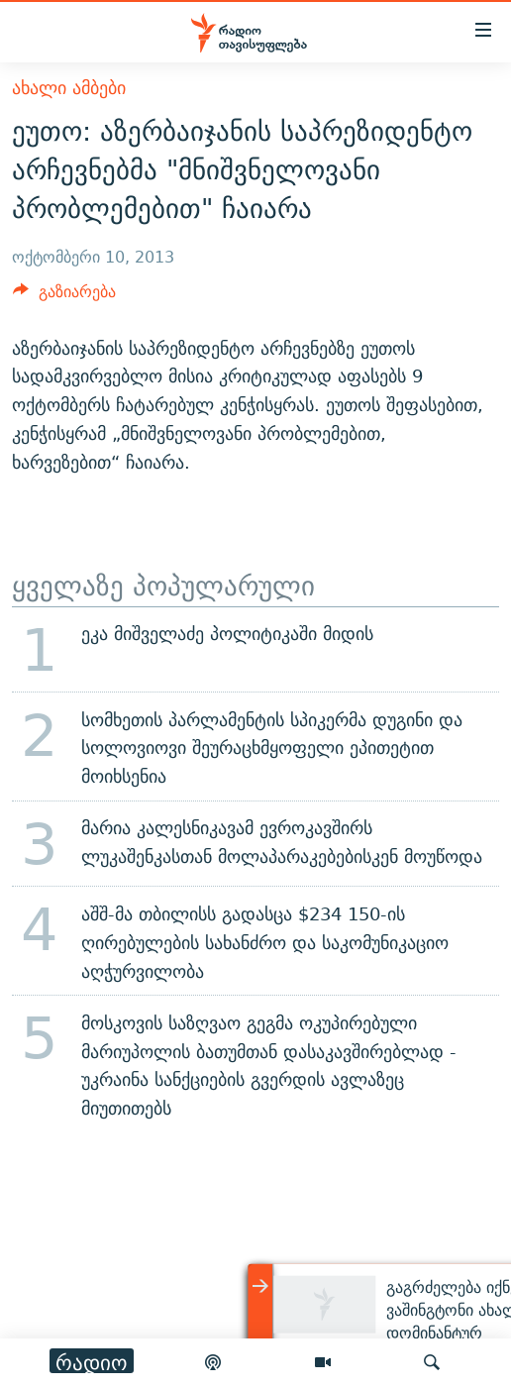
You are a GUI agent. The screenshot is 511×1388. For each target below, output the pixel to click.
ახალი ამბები (69, 87)
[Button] (64, 296)
